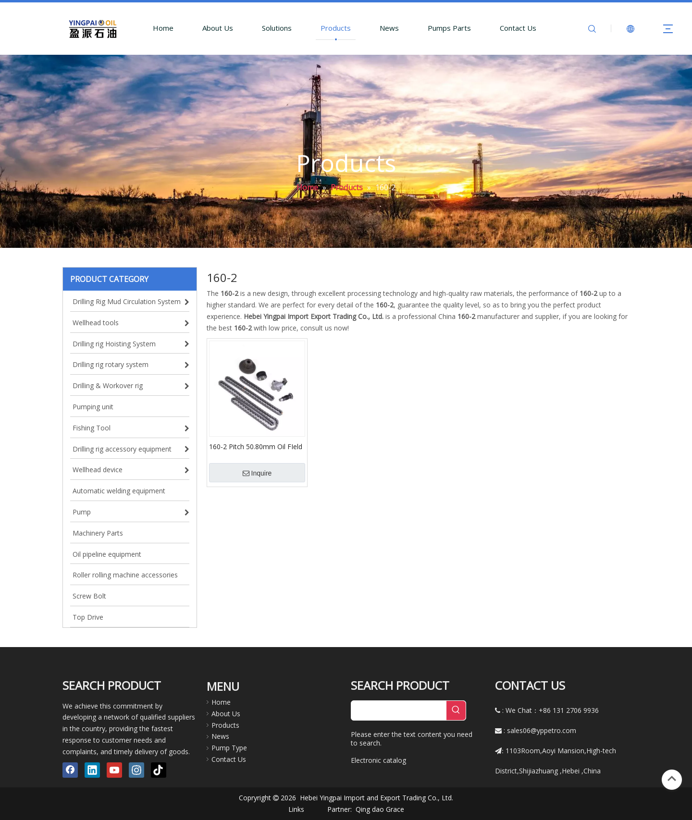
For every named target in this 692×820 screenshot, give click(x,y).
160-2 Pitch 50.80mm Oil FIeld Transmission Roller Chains (255, 446)
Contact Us (518, 28)
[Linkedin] (92, 770)
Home (163, 28)
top (671, 778)
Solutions (277, 28)
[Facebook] (70, 770)
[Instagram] (136, 770)
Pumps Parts (449, 28)
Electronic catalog (378, 760)
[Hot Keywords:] (456, 710)
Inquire (257, 473)
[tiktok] (158, 770)
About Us (217, 28)
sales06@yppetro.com (541, 730)
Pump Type (229, 747)
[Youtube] (114, 770)
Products (336, 28)
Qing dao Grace (380, 809)
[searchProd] (398, 710)
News (389, 28)
